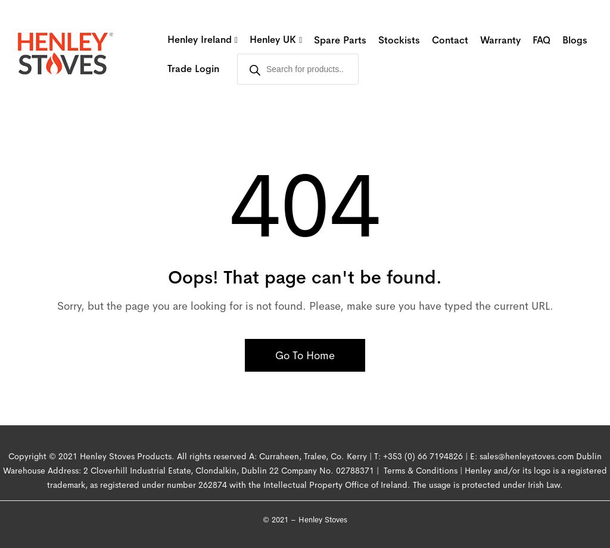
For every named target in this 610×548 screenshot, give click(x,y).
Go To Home (305, 355)
